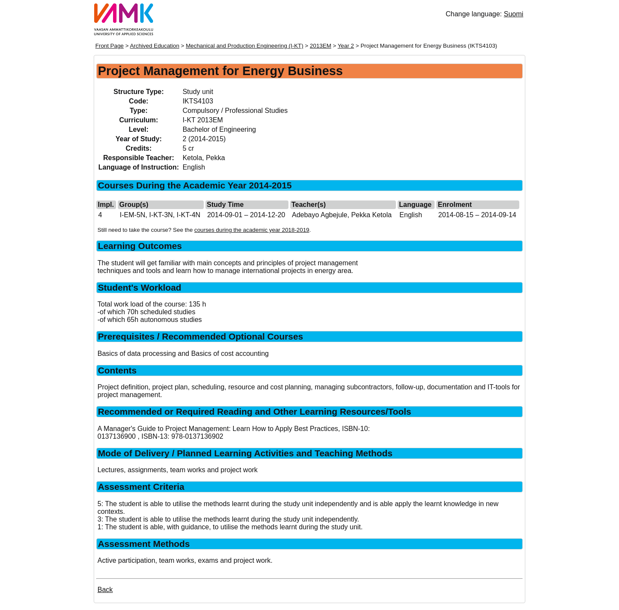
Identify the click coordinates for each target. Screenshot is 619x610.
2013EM (320, 45)
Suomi (513, 14)
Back (105, 589)
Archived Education (154, 45)
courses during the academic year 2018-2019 (251, 230)
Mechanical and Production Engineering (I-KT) (244, 45)
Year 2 (345, 45)
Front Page (109, 45)
